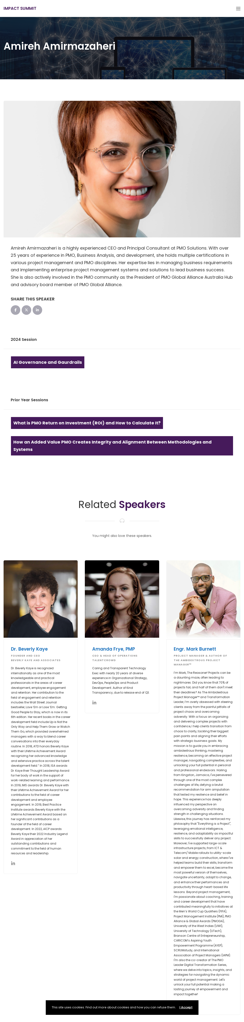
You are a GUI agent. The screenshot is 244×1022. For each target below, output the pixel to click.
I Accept (186, 1007)
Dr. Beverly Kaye (29, 649)
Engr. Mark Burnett (195, 649)
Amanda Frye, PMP (113, 649)
